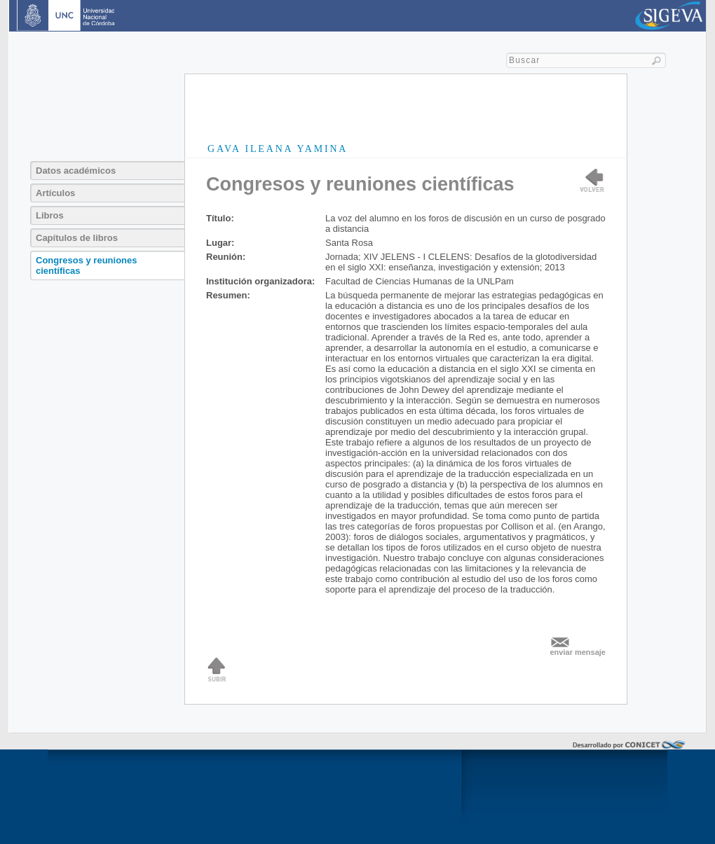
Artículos (55, 193)
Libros (50, 215)
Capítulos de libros (77, 238)
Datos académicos (76, 170)
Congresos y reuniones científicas (86, 265)
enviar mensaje (578, 652)
